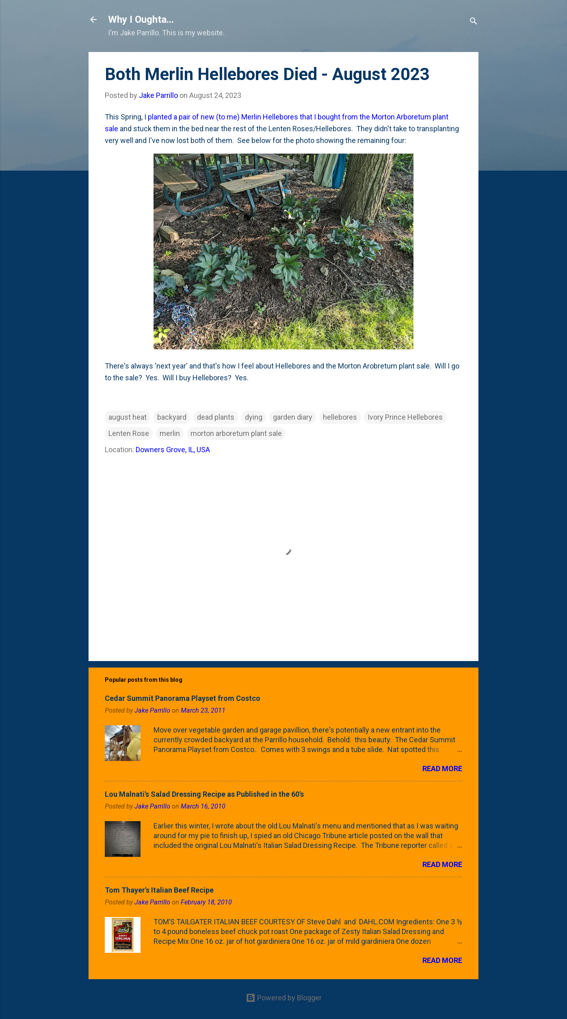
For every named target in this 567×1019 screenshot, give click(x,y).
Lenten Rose (128, 433)
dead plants (215, 417)
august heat (127, 417)
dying (253, 417)
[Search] (473, 22)
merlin (170, 433)
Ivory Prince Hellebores (405, 417)
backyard (171, 417)
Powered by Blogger (284, 997)
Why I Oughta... (141, 19)
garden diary (292, 417)
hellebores (340, 417)
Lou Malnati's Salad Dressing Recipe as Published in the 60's (204, 794)
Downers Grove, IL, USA (173, 449)
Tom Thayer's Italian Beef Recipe (159, 890)
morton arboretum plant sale (236, 433)
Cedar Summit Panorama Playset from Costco (182, 698)
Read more (442, 768)
